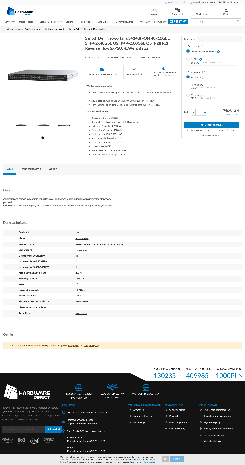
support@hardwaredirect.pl (83, 423)
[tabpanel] (22, 125)
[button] (178, 11)
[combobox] (216, 21)
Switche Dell (74, 29)
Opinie (53, 168)
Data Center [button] (103, 21)
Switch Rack (81, 313)
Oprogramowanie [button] (124, 21)
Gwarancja (189, 39)
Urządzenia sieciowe (12, 29)
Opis (10, 168)
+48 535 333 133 (97, 412)
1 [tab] (42, 137)
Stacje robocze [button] (26, 21)
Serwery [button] (9, 21)
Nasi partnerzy (177, 428)
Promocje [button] (159, 21)
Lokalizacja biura (178, 422)
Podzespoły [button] (85, 21)
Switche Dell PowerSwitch (94, 29)
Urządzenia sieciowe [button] (49, 21)
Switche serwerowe (33, 29)
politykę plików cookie (144, 461)
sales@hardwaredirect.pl (202, 2)
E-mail (232, 130)
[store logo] (20, 11)
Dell (77, 232)
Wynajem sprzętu (212, 422)
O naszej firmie (177, 409)
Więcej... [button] (144, 21)
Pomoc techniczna (142, 415)
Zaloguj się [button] (73, 345)
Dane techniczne (31, 168)
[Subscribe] (53, 429)
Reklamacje (139, 422)
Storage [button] (69, 21)
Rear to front (81, 301)
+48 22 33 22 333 (175, 2)
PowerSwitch (81, 238)
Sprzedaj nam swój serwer (217, 415)
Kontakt (173, 415)
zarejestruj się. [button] (91, 345)
